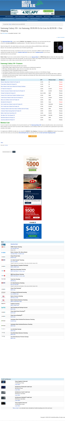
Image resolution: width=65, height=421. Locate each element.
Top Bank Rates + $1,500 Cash (17, 253)
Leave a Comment (61, 37)
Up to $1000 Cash (14, 294)
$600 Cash (13, 338)
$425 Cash (13, 309)
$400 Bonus (13, 280)
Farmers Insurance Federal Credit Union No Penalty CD (13, 90)
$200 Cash (13, 330)
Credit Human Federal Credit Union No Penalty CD (12, 97)
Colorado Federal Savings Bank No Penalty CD (11, 110)
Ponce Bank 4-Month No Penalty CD (9, 84)
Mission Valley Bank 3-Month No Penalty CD (10, 82)
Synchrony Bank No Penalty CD (8, 119)
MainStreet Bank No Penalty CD (8, 117)
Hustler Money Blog (32, 4)
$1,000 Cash (13, 321)
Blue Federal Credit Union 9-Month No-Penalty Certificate (13, 86)
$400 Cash (13, 290)
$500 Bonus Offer (14, 297)
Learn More (17, 384)
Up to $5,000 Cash (15, 248)
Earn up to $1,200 (14, 284)
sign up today (35, 56)
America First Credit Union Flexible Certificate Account (12, 95)
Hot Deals (6, 145)
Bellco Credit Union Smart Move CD (8, 113)
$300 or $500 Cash (15, 267)
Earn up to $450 (14, 261)
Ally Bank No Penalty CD (6, 102)
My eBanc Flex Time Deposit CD (8, 115)
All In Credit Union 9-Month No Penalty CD (10, 106)
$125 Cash (13, 313)
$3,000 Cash (13, 257)
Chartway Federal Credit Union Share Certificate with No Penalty (15, 108)
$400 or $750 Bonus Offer (16, 301)
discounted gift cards (24, 132)
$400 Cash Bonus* (18, 271)
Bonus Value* (16, 408)
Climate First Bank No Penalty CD (8, 93)
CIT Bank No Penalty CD (6, 88)
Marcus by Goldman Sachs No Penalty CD (10, 99)
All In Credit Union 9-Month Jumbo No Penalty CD (11, 104)
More (2, 142)
